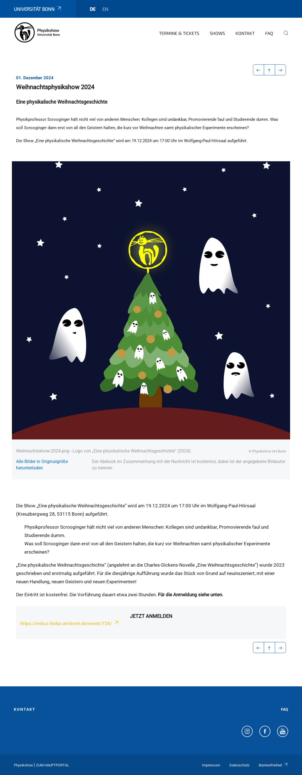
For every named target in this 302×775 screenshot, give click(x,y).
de (93, 9)
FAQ (269, 33)
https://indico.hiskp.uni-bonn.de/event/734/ (69, 623)
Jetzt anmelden (151, 616)
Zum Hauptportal (52, 765)
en (105, 9)
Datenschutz (239, 765)
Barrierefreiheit (273, 765)
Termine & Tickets (179, 33)
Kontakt (245, 33)
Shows (217, 33)
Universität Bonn (38, 9)
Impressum (211, 765)
